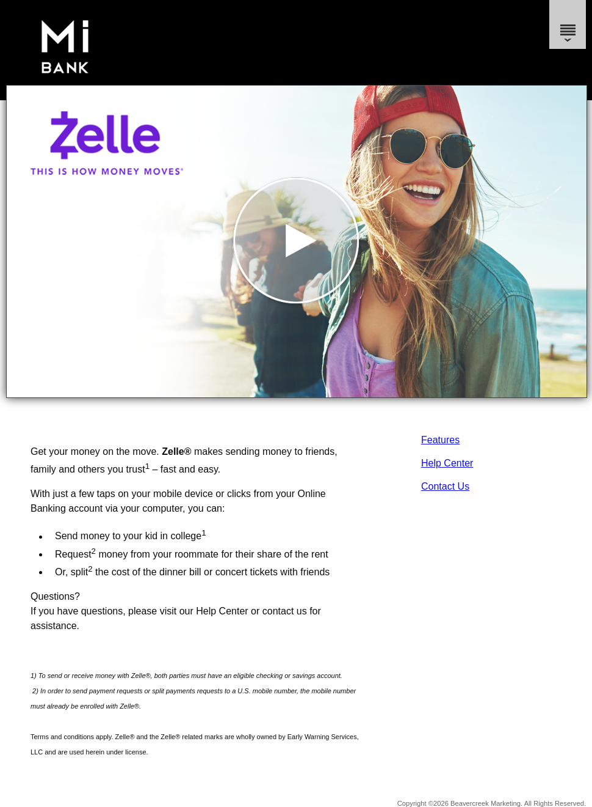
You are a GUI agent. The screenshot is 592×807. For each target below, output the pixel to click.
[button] (297, 241)
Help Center (447, 463)
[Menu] (567, 24)
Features (440, 440)
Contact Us (445, 486)
